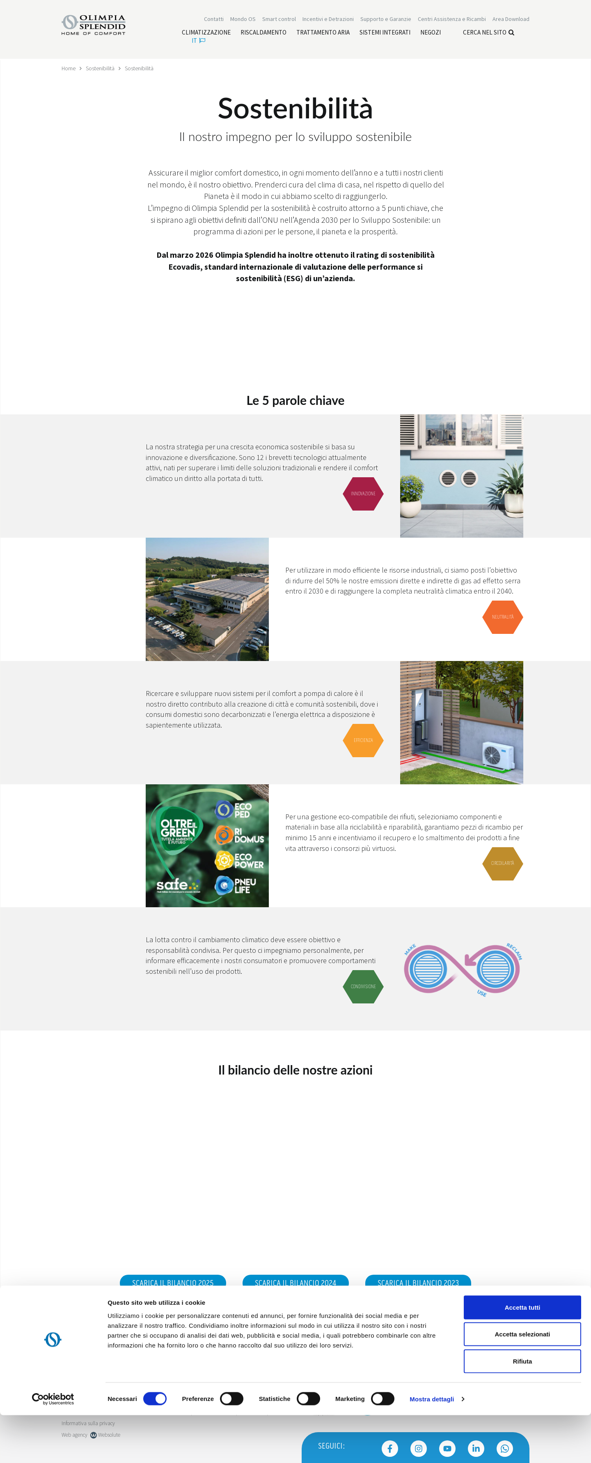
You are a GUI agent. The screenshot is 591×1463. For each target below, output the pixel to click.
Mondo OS (243, 19)
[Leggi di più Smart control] (279, 20)
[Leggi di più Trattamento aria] (323, 33)
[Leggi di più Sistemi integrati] (385, 33)
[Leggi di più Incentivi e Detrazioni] (328, 20)
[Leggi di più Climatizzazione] (206, 33)
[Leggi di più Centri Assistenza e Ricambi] (452, 20)
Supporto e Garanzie (385, 19)
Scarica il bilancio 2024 (296, 1283)
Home (69, 68)
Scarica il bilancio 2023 (418, 1283)
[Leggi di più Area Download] (510, 20)
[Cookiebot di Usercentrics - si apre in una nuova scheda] (53, 1447)
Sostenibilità (100, 68)
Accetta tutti (523, 1355)
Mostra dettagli (432, 1446)
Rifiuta (522, 1408)
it (198, 41)
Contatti (214, 19)
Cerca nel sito (488, 33)
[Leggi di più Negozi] (430, 33)
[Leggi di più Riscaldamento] (263, 33)
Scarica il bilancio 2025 (173, 1283)
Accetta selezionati (522, 1382)
